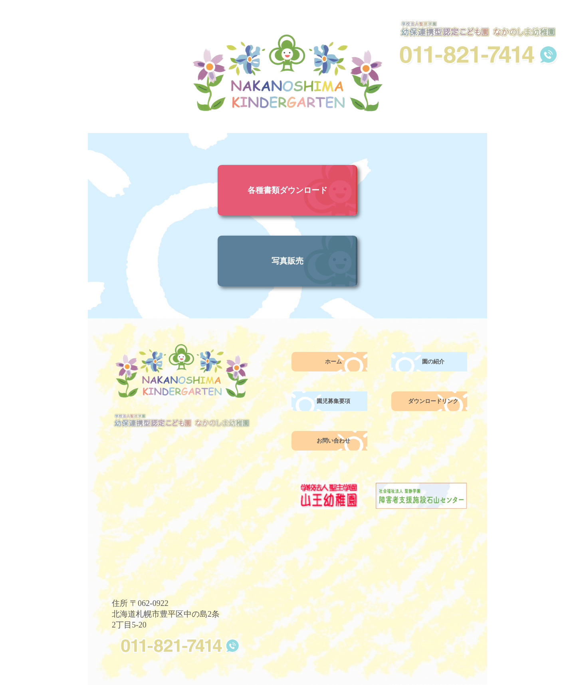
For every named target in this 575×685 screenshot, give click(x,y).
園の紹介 (433, 362)
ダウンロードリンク (433, 401)
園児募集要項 (333, 401)
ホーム (333, 362)
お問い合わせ (333, 441)
